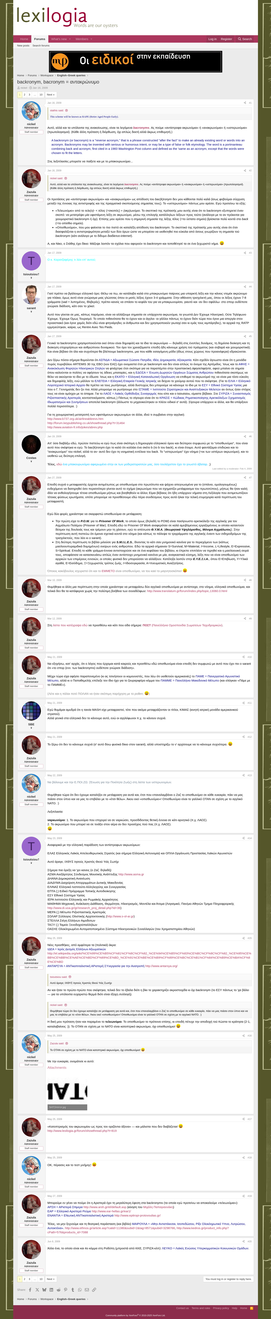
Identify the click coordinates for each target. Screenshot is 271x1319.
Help (234, 1308)
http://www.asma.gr (131, 874)
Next (49, 94)
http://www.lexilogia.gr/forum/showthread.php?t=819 (82, 1130)
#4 (250, 286)
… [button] (34, 94)
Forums (39, 39)
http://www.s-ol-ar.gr (120, 916)
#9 (250, 618)
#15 (250, 938)
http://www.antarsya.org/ (161, 966)
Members (82, 39)
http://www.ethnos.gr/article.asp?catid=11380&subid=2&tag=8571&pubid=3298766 (120, 1228)
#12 (250, 737)
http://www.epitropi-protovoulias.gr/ (137, 1215)
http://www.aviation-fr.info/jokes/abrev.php (75, 427)
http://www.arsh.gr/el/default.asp (104, 1207)
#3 (250, 252)
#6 (250, 436)
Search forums (41, 45)
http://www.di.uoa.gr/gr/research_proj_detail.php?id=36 (84, 908)
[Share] (245, 103)
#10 (250, 657)
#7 (250, 477)
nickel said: (56, 178)
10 (41, 94)
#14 (250, 838)
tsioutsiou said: (58, 976)
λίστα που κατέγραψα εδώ (70, 625)
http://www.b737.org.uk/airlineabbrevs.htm (76, 418)
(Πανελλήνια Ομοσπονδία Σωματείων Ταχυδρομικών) (182, 625)
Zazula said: (57, 1043)
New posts (23, 45)
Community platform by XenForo (135, 1315)
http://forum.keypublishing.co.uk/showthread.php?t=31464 (86, 423)
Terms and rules (201, 1308)
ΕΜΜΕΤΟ (108, 571)
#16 (250, 1035)
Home (24, 39)
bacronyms (141, 127)
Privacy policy (221, 1308)
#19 (250, 1196)
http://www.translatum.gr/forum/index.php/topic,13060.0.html (187, 591)
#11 (250, 703)
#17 (250, 1119)
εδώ (59, 464)
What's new (59, 39)
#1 (250, 103)
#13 (250, 775)
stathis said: (57, 110)
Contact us (182, 1308)
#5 (250, 336)
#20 (250, 1241)
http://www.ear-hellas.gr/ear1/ (111, 1211)
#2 (250, 170)
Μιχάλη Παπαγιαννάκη (158, 1207)
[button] (70, 39)
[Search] (245, 39)
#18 (250, 1157)
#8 (250, 580)
